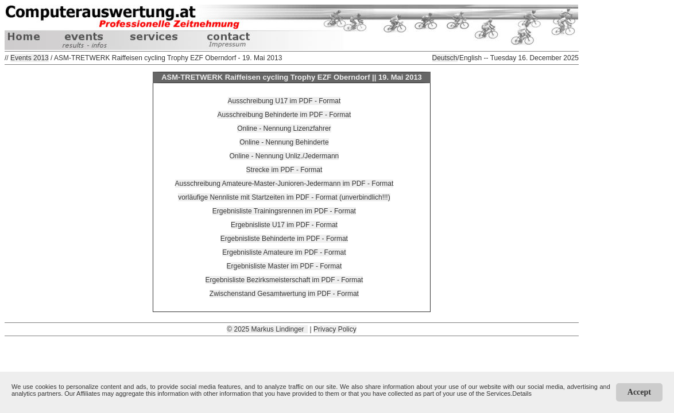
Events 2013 (29, 58)
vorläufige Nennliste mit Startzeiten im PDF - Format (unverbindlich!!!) (284, 197)
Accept (639, 392)
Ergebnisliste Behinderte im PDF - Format (284, 239)
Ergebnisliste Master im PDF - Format (284, 266)
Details (522, 393)
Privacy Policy (335, 329)
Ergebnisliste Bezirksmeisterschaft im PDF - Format (284, 280)
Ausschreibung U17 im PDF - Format (284, 101)
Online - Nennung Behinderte (283, 142)
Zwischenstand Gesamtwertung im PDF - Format (284, 294)
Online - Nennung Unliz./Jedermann (284, 156)
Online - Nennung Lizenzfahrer (284, 128)
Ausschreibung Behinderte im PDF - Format (284, 115)
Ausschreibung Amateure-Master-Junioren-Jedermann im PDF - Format (284, 184)
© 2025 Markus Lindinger (267, 329)
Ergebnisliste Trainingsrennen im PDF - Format (284, 211)
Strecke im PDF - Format (284, 170)
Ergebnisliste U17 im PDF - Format (284, 225)
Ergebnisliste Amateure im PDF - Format (284, 252)
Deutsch (445, 58)
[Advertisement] (292, 362)
